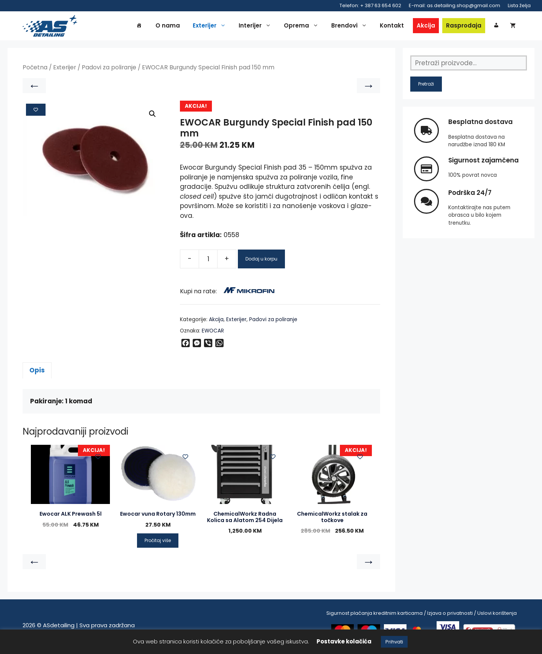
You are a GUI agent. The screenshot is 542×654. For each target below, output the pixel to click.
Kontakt (392, 27)
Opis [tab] (37, 372)
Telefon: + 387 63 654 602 (370, 5)
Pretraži (426, 87)
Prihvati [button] (394, 641)
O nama (167, 27)
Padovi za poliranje (109, 70)
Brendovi (351, 27)
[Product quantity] (208, 261)
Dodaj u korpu (261, 261)
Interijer (257, 27)
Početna (35, 70)
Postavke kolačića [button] (344, 641)
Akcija (426, 27)
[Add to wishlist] (36, 112)
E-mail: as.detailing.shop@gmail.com (454, 5)
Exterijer (211, 27)
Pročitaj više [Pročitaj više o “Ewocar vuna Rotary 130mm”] (158, 543)
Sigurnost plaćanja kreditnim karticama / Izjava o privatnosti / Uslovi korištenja (421, 615)
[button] (152, 116)
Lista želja (519, 5)
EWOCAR (213, 333)
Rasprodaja (463, 27)
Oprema (303, 27)
